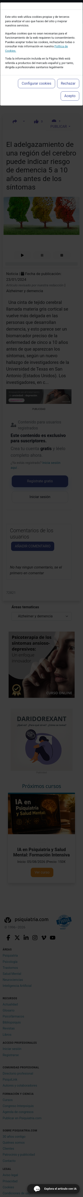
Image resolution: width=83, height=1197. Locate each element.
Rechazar (68, 83)
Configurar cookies (36, 83)
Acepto (69, 96)
